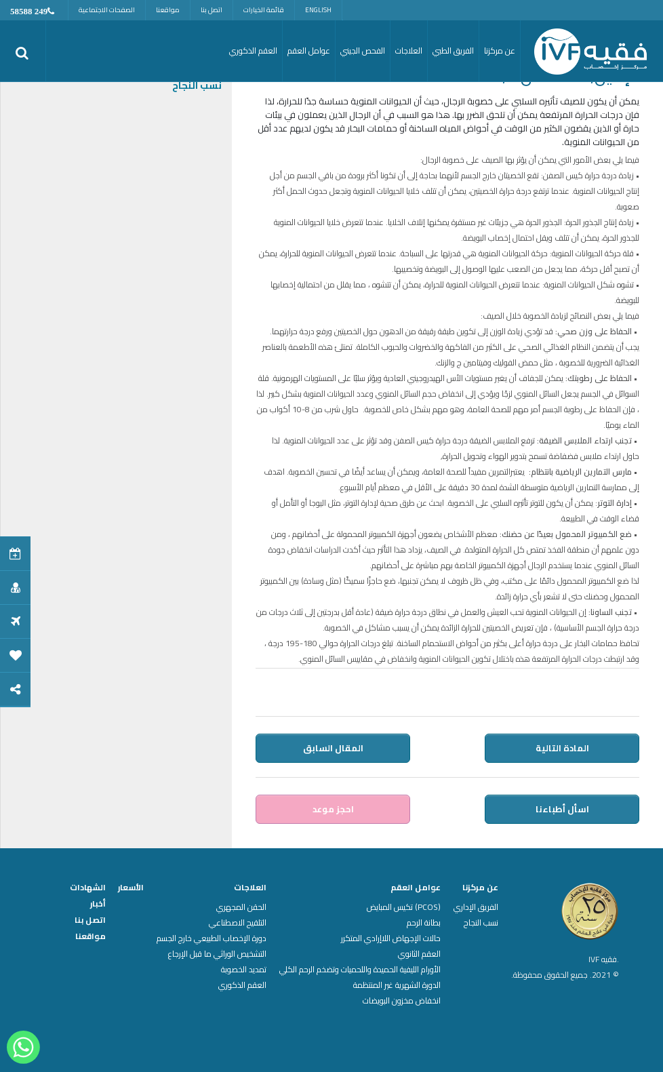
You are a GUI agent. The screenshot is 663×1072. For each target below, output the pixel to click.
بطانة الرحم (424, 922)
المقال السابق (333, 748)
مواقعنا (168, 9)
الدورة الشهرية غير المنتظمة (397, 985)
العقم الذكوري (242, 985)
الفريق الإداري (476, 907)
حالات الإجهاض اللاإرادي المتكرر (391, 938)
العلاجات (250, 887)
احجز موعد (333, 809)
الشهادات (88, 887)
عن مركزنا (480, 887)
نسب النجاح (197, 85)
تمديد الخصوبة (243, 969)
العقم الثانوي (419, 954)
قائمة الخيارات (263, 9)
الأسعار (131, 887)
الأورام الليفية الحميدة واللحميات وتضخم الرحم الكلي (360, 969)
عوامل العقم (415, 887)
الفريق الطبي (453, 50)
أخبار (98, 903)
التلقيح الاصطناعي (237, 922)
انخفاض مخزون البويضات (402, 1000)
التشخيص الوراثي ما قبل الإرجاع (217, 954)
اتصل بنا (211, 9)
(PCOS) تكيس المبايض (404, 907)
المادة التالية (562, 748)
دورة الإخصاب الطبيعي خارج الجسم (211, 938)
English (318, 9)
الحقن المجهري (241, 907)
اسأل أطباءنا (562, 809)
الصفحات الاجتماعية (107, 9)
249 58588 (28, 11)
